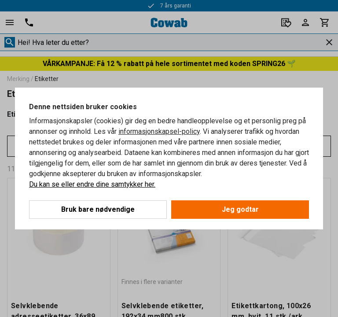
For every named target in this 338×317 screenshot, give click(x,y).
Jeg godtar (240, 209)
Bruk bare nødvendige (98, 209)
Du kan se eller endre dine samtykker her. (92, 184)
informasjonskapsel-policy (159, 131)
